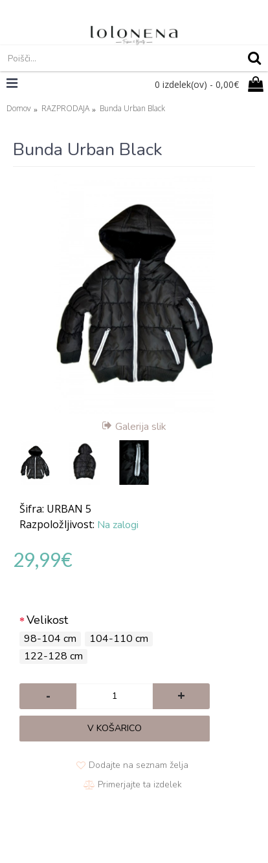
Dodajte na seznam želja (138, 765)
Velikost (47, 620)
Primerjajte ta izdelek (140, 784)
